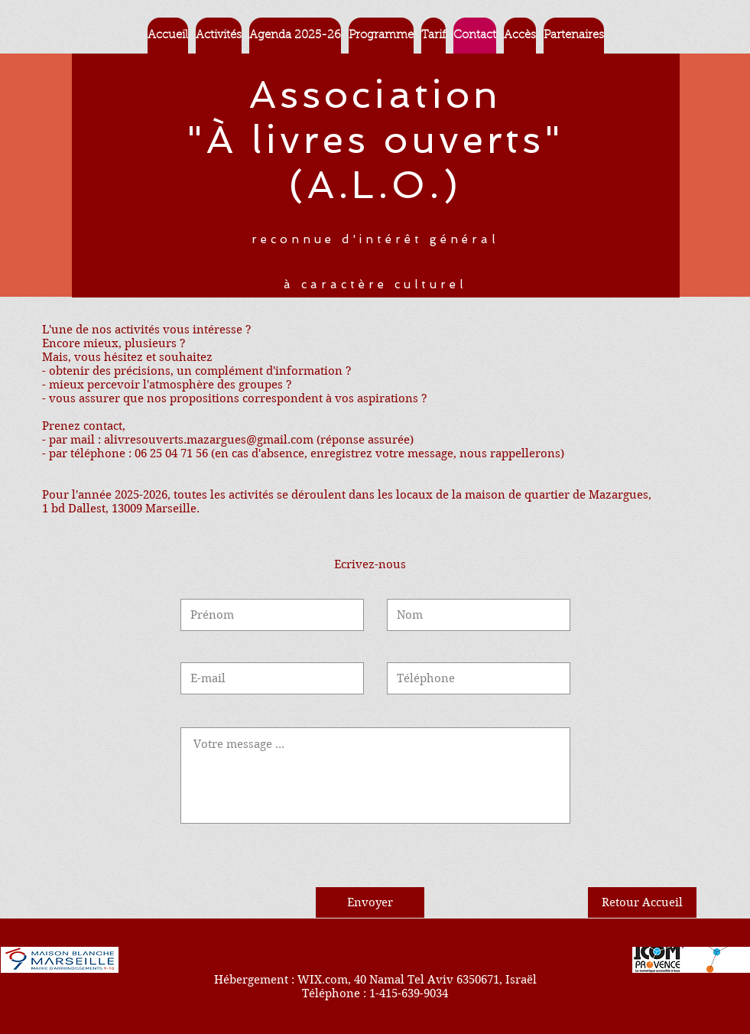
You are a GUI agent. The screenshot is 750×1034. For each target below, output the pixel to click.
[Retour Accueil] (642, 902)
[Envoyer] (370, 902)
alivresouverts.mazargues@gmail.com (208, 440)
